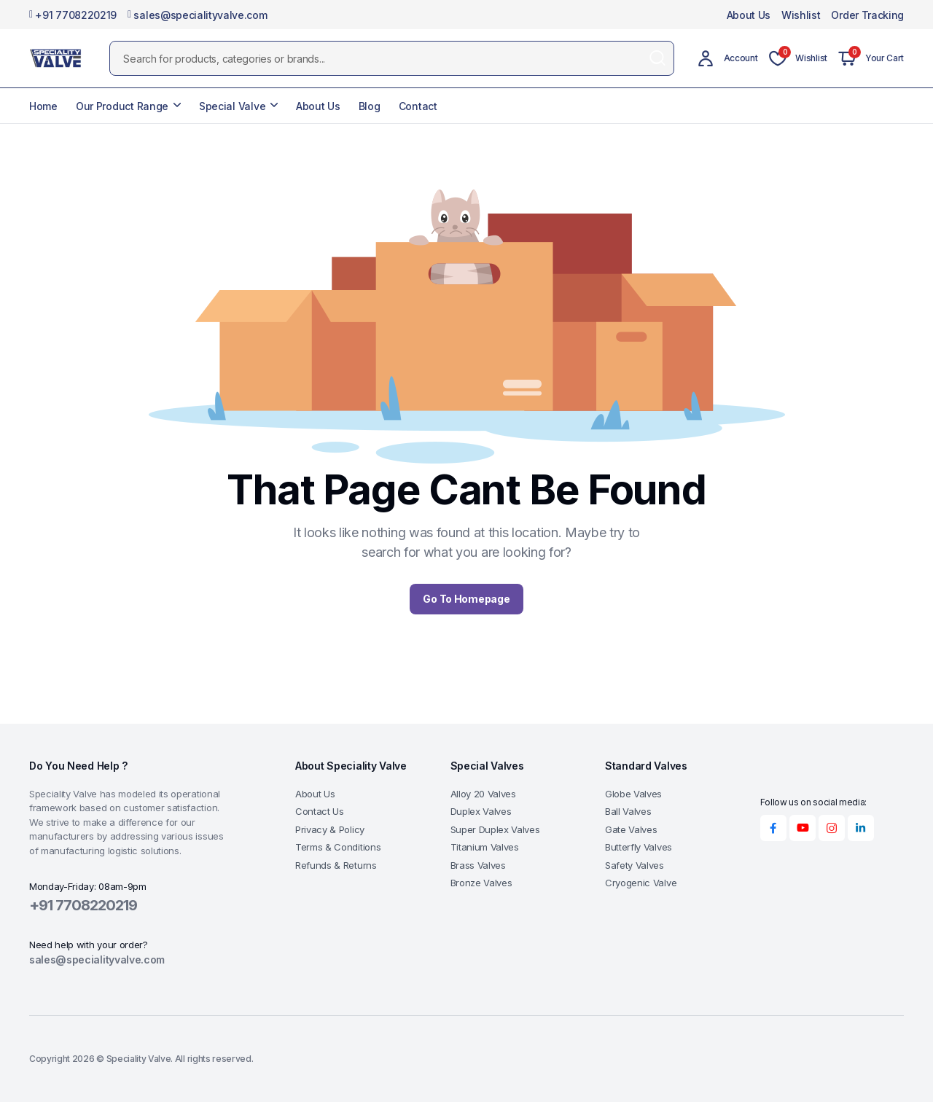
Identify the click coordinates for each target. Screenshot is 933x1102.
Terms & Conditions (337, 847)
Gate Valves (631, 829)
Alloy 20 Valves (483, 794)
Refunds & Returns (336, 865)
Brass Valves (478, 865)
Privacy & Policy (329, 829)
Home (43, 106)
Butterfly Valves (638, 847)
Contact (418, 106)
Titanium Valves (484, 847)
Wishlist (800, 15)
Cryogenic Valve (640, 882)
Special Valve (232, 106)
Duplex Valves (481, 811)
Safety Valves (634, 865)
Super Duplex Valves (495, 829)
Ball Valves (628, 811)
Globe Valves (633, 794)
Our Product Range (122, 106)
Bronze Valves (481, 882)
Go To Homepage (466, 599)
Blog (369, 106)
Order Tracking (867, 15)
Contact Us (319, 811)
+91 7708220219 (73, 15)
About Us (748, 15)
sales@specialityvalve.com (197, 15)
